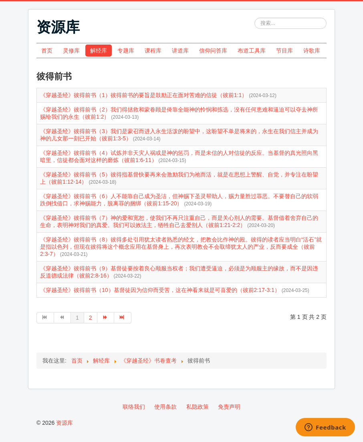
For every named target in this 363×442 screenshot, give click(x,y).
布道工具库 (252, 50)
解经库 (98, 50)
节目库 (284, 50)
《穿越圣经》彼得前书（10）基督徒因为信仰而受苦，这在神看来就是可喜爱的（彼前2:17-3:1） (161, 290)
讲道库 (180, 50)
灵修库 (71, 50)
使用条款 (165, 406)
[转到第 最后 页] (122, 317)
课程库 (153, 50)
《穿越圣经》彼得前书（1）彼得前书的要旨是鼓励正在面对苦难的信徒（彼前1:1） (144, 95)
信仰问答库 (213, 50)
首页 (46, 50)
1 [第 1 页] (77, 317)
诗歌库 (311, 50)
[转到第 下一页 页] (106, 317)
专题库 (125, 50)
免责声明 (229, 406)
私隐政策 (197, 406)
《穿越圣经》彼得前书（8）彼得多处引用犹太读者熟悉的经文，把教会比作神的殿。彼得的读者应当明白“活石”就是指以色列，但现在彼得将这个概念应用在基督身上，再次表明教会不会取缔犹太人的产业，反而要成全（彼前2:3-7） (181, 246)
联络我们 (134, 406)
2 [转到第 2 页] (90, 317)
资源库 (64, 423)
